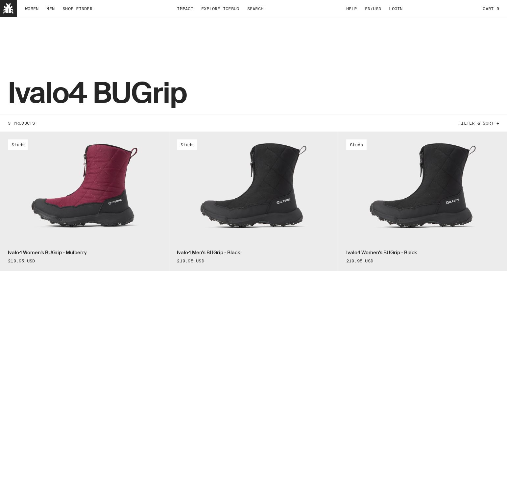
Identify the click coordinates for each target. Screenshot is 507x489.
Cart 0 (491, 8)
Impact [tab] (185, 8)
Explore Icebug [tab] (220, 8)
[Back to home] (8, 8)
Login (395, 8)
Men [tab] (50, 8)
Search (255, 8)
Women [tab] (31, 8)
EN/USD (373, 8)
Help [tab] (351, 8)
